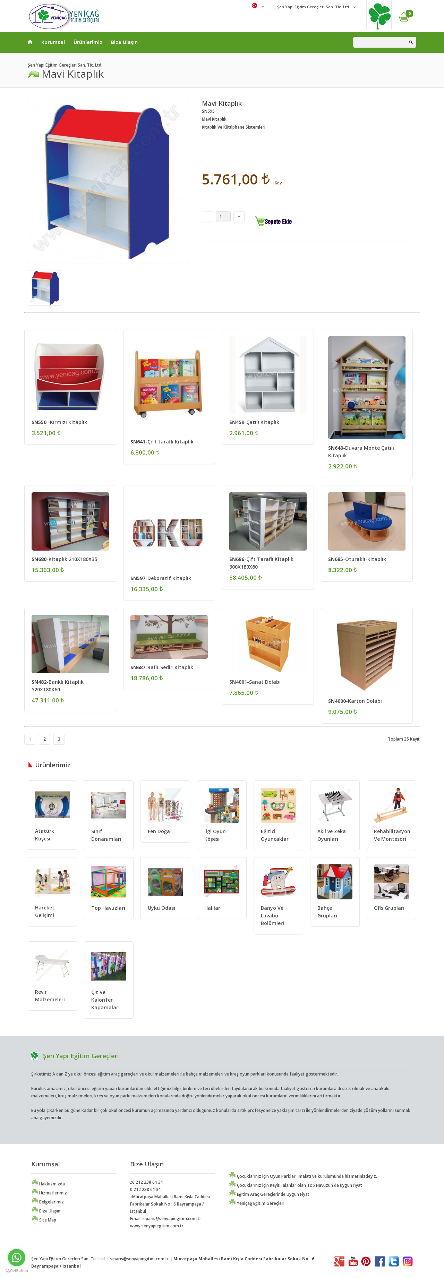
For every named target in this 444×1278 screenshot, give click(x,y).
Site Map (43, 1220)
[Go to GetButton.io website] (17, 1271)
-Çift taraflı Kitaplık (162, 441)
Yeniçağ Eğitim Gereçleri (256, 1203)
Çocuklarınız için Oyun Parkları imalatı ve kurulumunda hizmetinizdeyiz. (303, 1176)
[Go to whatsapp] (16, 1257)
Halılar (212, 908)
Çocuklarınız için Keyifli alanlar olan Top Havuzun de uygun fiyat (295, 1185)
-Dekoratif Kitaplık (160, 578)
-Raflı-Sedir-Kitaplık (161, 667)
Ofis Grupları (389, 908)
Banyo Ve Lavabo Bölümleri (272, 915)
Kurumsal (53, 42)
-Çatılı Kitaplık (254, 422)
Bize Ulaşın (124, 42)
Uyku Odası (161, 908)
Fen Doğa (159, 831)
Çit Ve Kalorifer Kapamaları (105, 1000)
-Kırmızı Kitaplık (59, 422)
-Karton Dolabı (355, 701)
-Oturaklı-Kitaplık (357, 559)
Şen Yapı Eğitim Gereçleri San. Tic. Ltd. (313, 6)
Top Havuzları (108, 908)
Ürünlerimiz (88, 42)
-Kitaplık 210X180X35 (64, 559)
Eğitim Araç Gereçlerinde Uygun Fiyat (269, 1194)
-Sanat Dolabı (255, 682)
